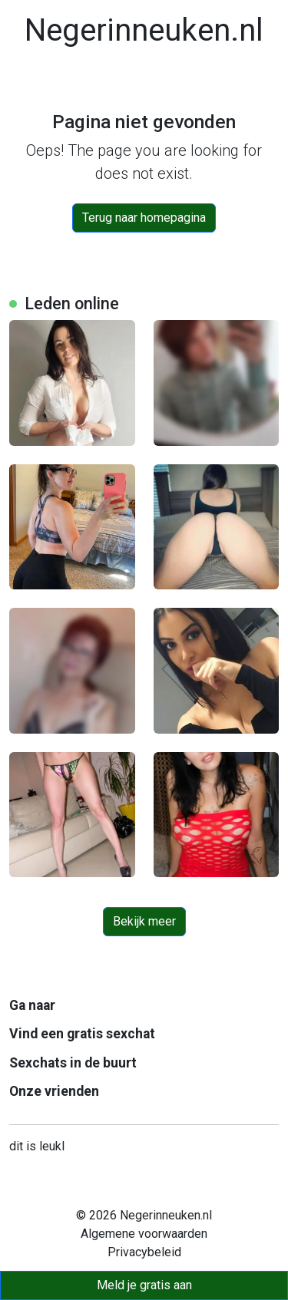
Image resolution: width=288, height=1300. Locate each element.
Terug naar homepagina (144, 217)
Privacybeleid (144, 1252)
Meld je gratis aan (144, 1285)
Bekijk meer (144, 921)
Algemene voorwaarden (144, 1233)
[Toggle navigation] (30, 83)
